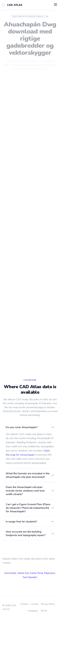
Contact (24, 633)
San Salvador (30, 607)
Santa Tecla (36, 603)
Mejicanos (49, 603)
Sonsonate (10, 603)
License (34, 633)
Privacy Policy (48, 633)
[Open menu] (55, 5)
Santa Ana (23, 603)
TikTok (43, 640)
